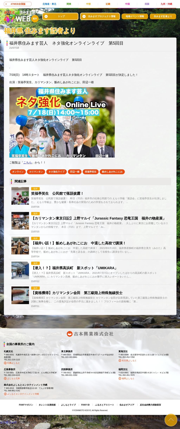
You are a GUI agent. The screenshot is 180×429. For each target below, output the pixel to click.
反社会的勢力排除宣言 (150, 405)
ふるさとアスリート (104, 405)
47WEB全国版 (18, 4)
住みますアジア (127, 405)
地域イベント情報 (135, 16)
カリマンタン (36, 171)
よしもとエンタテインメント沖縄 (23, 394)
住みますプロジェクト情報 (101, 16)
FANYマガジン (26, 405)
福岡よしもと (128, 378)
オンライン (18, 171)
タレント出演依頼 (47, 405)
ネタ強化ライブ (57, 171)
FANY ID (85, 405)
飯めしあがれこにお (112, 171)
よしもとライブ (68, 405)
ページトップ (171, 419)
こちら (27, 162)
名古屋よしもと (129, 360)
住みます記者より (163, 16)
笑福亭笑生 (90, 171)
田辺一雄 (74, 171)
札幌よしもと (13, 363)
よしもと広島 (13, 378)
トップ (61, 16)
